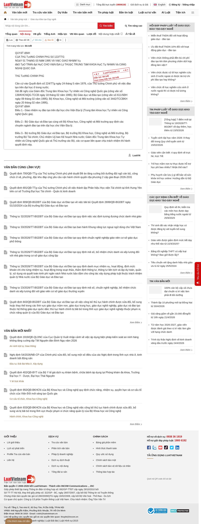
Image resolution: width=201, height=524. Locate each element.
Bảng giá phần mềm (106, 442)
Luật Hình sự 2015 (69, 520)
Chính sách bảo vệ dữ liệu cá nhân (113, 466)
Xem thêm (136, 322)
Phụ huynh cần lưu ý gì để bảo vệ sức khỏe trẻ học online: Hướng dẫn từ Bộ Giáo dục (171, 178)
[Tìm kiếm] (106, 26)
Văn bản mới (19, 12)
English (159, 4)
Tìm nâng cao (133, 25)
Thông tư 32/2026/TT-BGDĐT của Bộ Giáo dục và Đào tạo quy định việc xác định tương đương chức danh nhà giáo (75, 216)
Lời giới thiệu (13, 442)
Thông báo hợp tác (105, 472)
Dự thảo (62, 12)
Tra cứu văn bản (42, 12)
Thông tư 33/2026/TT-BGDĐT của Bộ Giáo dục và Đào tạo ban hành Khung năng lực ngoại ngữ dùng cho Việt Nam (75, 227)
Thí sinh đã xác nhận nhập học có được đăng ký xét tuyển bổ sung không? (169, 229)
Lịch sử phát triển (15, 448)
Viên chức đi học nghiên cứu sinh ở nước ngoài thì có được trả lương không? (169, 91)
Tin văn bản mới (82, 12)
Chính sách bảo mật (106, 460)
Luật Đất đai (52, 520)
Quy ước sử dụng (105, 454)
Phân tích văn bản (60, 448)
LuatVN (134, 155)
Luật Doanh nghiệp (34, 520)
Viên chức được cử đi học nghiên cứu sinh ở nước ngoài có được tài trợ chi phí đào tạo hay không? (171, 76)
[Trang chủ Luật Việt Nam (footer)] (19, 482)
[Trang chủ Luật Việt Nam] (17, 4)
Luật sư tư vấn (147, 12)
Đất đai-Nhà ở (25, 363)
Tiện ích (180, 12)
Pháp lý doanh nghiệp (62, 454)
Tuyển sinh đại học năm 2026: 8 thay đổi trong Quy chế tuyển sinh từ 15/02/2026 (170, 141)
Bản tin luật (126, 12)
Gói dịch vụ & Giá (139, 4)
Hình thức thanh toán (106, 448)
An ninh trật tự (17, 346)
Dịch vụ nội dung (59, 466)
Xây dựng (37, 363)
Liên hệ (10, 460)
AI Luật (166, 12)
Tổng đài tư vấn (59, 472)
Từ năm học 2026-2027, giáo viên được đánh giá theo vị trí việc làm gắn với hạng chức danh (171, 328)
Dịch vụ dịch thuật (60, 460)
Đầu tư (13, 363)
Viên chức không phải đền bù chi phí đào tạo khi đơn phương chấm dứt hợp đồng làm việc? (171, 61)
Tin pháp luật (105, 12)
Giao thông (30, 346)
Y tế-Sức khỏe (17, 381)
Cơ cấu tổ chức (17, 399)
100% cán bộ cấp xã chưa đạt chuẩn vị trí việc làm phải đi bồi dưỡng (178, 291)
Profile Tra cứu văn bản (18, 454)
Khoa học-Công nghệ (36, 399)
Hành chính (15, 416)
